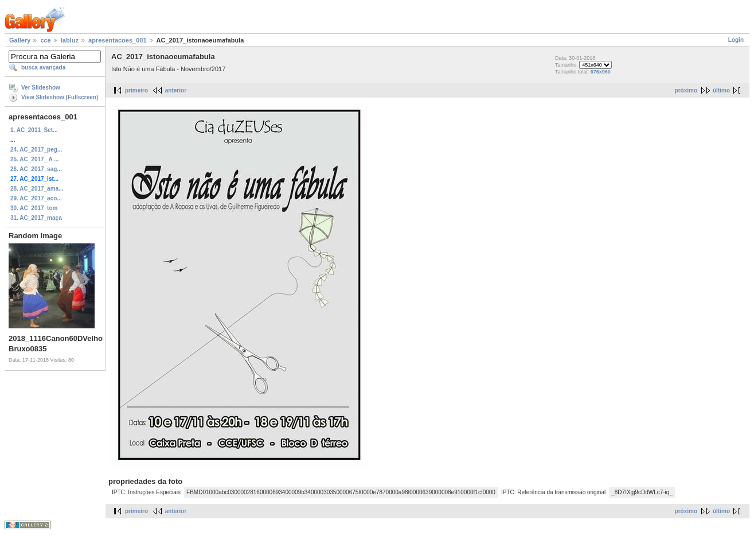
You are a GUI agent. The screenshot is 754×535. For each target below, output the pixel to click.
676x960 (601, 72)
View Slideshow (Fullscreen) (59, 97)
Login (736, 40)
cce (45, 40)
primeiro (136, 90)
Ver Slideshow (40, 87)
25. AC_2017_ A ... (34, 159)
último (721, 90)
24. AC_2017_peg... (36, 149)
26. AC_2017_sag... (36, 169)
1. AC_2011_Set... (33, 130)
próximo (686, 90)
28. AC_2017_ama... (36, 188)
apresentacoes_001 (117, 40)
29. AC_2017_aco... (36, 198)
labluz (70, 40)
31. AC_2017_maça (36, 218)
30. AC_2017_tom (33, 208)
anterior (175, 90)
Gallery (19, 40)
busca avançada (43, 67)
